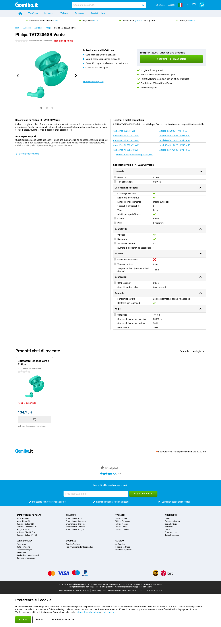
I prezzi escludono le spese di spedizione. (145, 584)
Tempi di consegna (24, 550)
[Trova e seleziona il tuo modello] (109, 5)
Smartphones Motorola (75, 527)
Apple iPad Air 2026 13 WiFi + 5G (174, 150)
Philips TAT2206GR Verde (65, 28)
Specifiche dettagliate (93, 81)
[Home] (20, 13)
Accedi (171, 5)
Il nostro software (122, 547)
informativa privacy (123, 550)
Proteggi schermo (172, 521)
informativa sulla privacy (88, 612)
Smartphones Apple (74, 518)
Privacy (86, 590)
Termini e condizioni (136, 590)
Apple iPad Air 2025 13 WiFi (126, 140)
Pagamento (21, 544)
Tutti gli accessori (172, 535)
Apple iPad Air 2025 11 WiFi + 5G (174, 135)
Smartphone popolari (29, 515)
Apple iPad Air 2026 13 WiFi (126, 150)
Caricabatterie (171, 524)
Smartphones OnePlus (75, 524)
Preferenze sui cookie (117, 590)
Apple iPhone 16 (23, 521)
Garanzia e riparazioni (26, 558)
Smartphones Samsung (76, 521)
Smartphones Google (74, 529)
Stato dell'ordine (23, 547)
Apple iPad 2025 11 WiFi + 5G (173, 131)
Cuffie (167, 529)
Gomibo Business (73, 544)
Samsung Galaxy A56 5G (27, 527)
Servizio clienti (98, 13)
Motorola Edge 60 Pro (26, 532)
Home (17, 28)
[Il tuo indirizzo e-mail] (96, 494)
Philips (48, 28)
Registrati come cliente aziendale (79, 547)
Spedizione (21, 552)
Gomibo (119, 540)
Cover (167, 518)
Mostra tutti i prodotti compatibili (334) (133, 154)
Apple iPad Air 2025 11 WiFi (126, 135)
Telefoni (71, 515)
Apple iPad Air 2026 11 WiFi (126, 145)
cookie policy (108, 612)
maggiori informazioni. (142, 587)
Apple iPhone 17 (23, 518)
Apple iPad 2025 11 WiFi (124, 131)
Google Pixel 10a (24, 529)
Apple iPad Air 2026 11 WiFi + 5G (174, 145)
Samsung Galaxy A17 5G (27, 535)
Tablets (64, 13)
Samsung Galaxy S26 (25, 524)
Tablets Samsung (122, 521)
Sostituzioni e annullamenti (28, 555)
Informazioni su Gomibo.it (70, 590)
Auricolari (39, 28)
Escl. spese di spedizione (36, 426)
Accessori (49, 13)
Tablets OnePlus (122, 529)
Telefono (33, 13)
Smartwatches (171, 532)
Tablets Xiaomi (121, 524)
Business (79, 13)
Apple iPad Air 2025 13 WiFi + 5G (174, 140)
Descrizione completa (27, 153)
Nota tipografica (99, 590)
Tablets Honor (121, 527)
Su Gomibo (120, 544)
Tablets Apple (121, 518)
